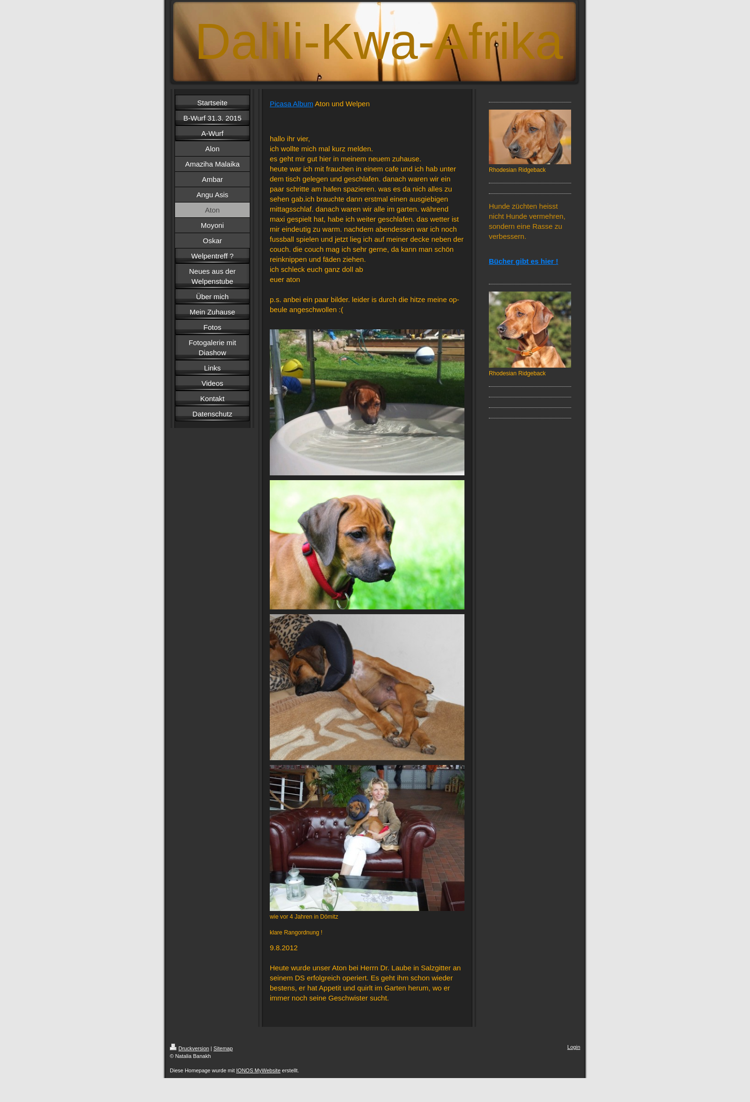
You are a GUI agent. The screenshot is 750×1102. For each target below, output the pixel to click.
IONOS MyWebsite (258, 1070)
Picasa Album (291, 104)
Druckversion (189, 1048)
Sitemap (222, 1048)
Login (573, 1047)
